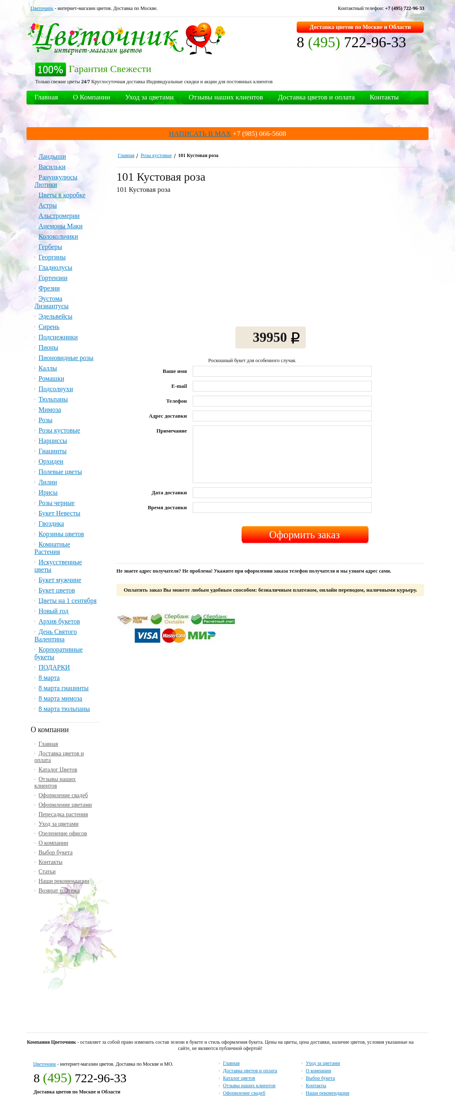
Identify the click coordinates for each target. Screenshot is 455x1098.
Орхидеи (51, 461)
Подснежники (58, 337)
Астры (48, 205)
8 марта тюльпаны (64, 708)
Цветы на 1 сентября (68, 600)
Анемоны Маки (60, 226)
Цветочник (42, 8)
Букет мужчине (60, 579)
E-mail (179, 386)
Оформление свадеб (63, 795)
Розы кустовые (156, 155)
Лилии (48, 482)
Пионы (48, 347)
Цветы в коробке (62, 194)
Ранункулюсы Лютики (55, 181)
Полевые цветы (60, 471)
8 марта (49, 677)
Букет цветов (57, 590)
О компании (53, 843)
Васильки (52, 166)
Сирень (49, 326)
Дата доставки (169, 492)
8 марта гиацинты (64, 688)
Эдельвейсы (56, 316)
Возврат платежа (59, 891)
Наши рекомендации (64, 881)
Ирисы (48, 492)
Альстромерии (59, 215)
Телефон (176, 401)
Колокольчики (58, 236)
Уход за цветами (149, 97)
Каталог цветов (239, 1078)
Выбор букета (56, 852)
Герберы (50, 246)
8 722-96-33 (351, 42)
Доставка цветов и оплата (316, 97)
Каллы (48, 368)
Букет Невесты (59, 513)
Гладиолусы (55, 267)
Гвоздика (51, 523)
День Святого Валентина (55, 635)
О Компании (91, 97)
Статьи (44, 111)
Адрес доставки (168, 416)
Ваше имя (175, 371)
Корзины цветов (61, 533)
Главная (46, 97)
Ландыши (52, 156)
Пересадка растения (63, 814)
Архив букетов (59, 621)
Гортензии (53, 277)
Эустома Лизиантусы (51, 302)
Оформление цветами (65, 805)
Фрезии (49, 288)
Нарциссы (53, 440)
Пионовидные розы (66, 357)
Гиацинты (53, 451)
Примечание (171, 431)
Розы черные (57, 502)
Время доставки (167, 507)
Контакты (384, 97)
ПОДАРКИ (54, 667)
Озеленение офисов (63, 833)
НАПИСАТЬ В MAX (200, 134)
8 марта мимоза (60, 698)
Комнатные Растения (52, 548)
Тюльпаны (53, 399)
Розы (46, 419)
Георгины (52, 257)
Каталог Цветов (58, 770)
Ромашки (51, 378)
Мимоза (50, 409)
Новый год (53, 610)
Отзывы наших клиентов (226, 97)
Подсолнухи (56, 388)
